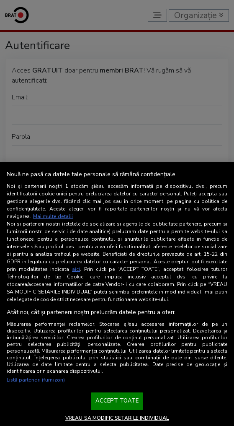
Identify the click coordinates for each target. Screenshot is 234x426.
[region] (117, 294)
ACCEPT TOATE (117, 401)
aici (76, 269)
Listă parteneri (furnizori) (36, 380)
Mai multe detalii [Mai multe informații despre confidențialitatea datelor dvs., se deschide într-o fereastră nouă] (53, 216)
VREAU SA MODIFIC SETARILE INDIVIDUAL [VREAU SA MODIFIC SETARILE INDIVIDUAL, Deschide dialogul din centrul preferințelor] (117, 418)
